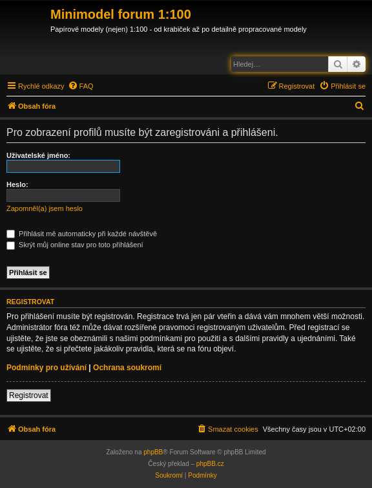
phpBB (153, 452)
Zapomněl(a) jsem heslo (44, 208)
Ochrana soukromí (127, 367)
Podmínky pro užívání (46, 367)
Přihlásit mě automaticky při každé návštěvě (81, 234)
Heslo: (17, 184)
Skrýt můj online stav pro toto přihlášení (74, 245)
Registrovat (28, 395)
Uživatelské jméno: (38, 155)
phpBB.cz (210, 463)
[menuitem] (81, 86)
